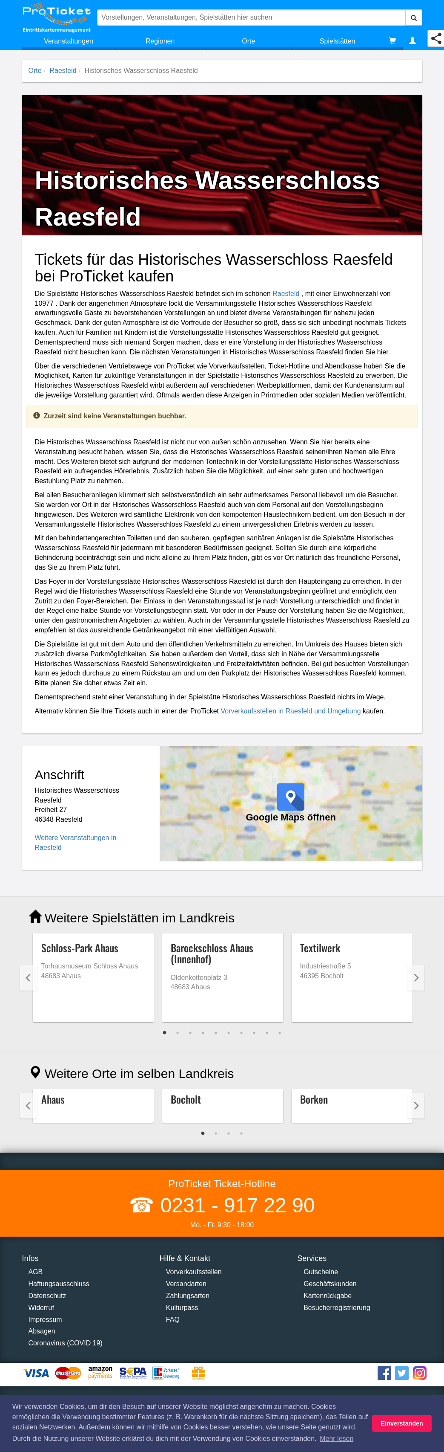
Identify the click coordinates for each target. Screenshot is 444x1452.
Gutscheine (321, 1271)
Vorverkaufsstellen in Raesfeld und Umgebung (291, 711)
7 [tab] (241, 1033)
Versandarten (186, 1283)
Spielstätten (337, 41)
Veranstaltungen (68, 41)
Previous (28, 978)
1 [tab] (164, 1033)
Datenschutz (47, 1295)
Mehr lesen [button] (336, 1438)
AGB (36, 1271)
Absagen (42, 1331)
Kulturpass (182, 1307)
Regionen (160, 41)
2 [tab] (177, 1033)
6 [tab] (228, 1033)
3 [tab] (190, 1033)
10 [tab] (279, 1033)
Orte (248, 41)
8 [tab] (254, 1033)
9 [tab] (267, 1033)
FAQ (173, 1319)
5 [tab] (216, 1033)
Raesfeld (63, 70)
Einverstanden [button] (402, 1423)
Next (415, 978)
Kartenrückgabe (328, 1295)
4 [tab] (203, 1033)
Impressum (45, 1319)
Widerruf (41, 1307)
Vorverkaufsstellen (194, 1271)
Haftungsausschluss (59, 1283)
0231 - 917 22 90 (235, 1205)
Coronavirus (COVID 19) (66, 1343)
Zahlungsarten (187, 1295)
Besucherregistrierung (337, 1307)
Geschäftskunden (330, 1283)
